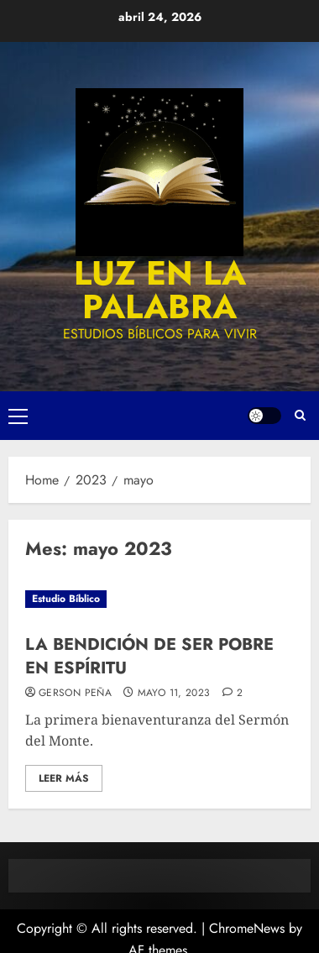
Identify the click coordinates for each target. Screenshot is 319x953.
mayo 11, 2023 (174, 693)
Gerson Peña (75, 693)
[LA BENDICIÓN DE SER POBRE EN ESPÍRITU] (159, 599)
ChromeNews (247, 928)
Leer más (64, 778)
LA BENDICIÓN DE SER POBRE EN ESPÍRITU (149, 656)
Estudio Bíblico (66, 598)
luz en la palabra (160, 290)
